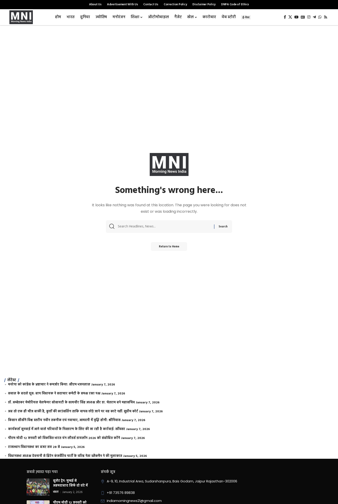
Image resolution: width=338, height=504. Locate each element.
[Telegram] (314, 17)
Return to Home (169, 247)
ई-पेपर (245, 17)
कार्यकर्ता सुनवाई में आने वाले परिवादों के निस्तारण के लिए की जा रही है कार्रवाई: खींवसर (66, 429)
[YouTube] (296, 17)
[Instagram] (309, 17)
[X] (290, 17)
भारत (55, 492)
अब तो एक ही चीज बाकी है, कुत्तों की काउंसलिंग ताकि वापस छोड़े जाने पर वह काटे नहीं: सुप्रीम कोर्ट (73, 411)
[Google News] (303, 17)
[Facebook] (285, 17)
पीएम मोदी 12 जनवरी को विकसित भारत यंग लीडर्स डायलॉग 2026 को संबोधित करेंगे (64, 438)
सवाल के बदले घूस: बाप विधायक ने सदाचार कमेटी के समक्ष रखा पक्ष (54, 393)
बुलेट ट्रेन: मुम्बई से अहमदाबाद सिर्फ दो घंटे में (70, 483)
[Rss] (326, 17)
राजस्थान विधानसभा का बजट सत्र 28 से (34, 447)
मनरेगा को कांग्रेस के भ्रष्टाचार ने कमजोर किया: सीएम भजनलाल (49, 384)
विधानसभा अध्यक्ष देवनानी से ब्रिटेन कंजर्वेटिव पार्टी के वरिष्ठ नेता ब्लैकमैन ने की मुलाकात (65, 456)
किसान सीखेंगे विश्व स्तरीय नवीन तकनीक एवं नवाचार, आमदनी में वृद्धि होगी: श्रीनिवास (64, 420)
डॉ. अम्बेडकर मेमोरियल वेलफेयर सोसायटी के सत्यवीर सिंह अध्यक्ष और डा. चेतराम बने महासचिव (71, 402)
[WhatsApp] (320, 17)
